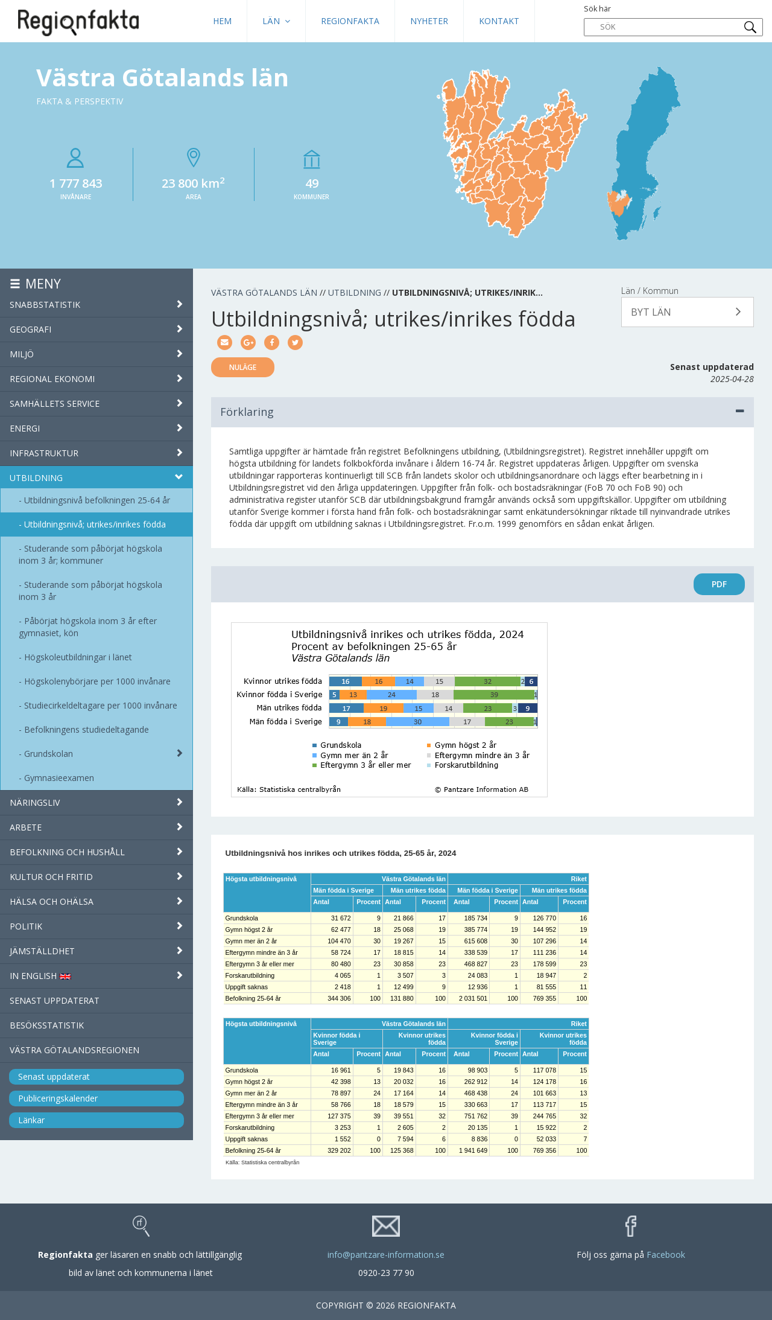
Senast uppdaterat (55, 1000)
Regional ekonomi (96, 378)
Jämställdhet (96, 951)
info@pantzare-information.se (386, 1254)
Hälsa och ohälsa (96, 901)
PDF (719, 584)
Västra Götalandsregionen (74, 1050)
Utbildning (96, 477)
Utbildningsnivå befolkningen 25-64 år (97, 500)
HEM (222, 21)
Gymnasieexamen (59, 777)
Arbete (96, 827)
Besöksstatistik (47, 1025)
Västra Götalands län (264, 292)
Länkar (31, 1120)
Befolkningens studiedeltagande (86, 729)
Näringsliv (96, 802)
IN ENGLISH (96, 975)
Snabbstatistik (96, 304)
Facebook (666, 1254)
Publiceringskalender (58, 1098)
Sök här (674, 20)
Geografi (96, 329)
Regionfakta (350, 21)
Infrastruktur (96, 453)
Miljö (96, 354)
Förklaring (482, 411)
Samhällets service (96, 403)
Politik (96, 926)
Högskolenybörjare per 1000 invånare (97, 681)
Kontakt (499, 21)
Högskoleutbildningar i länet (78, 657)
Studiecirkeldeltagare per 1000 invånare (100, 705)
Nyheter (429, 21)
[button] (687, 312)
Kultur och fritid (96, 876)
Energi (96, 428)
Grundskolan (48, 753)
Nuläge (242, 367)
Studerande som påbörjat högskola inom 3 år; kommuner (90, 554)
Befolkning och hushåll (96, 852)
